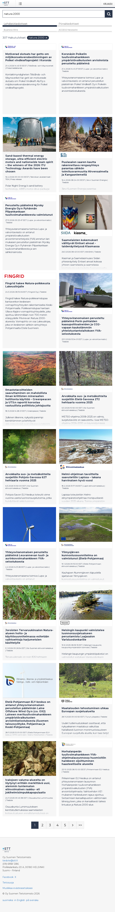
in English (19, 900)
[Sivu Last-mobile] (80, 825)
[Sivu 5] (65, 825)
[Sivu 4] (57, 825)
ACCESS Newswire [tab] (68, 30)
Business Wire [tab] (11, 30)
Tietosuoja (8, 882)
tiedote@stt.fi (10, 860)
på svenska (32, 900)
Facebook (8, 877)
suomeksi (8, 900)
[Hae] (54, 14)
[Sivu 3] (50, 825)
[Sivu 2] (42, 825)
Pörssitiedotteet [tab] (69, 23)
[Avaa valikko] (21, 3)
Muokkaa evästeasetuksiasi (17, 888)
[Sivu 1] (35, 825)
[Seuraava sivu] (73, 825)
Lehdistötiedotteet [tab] (15, 23)
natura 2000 (38, 37)
